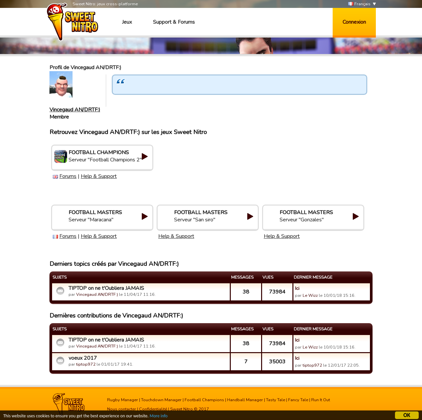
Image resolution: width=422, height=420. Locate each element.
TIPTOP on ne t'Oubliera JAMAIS (106, 288)
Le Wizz (310, 295)
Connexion (354, 22)
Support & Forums (174, 22)
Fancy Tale (298, 400)
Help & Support (99, 176)
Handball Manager (245, 400)
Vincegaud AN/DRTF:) (74, 109)
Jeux (127, 22)
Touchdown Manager (161, 400)
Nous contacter (121, 409)
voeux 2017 (83, 358)
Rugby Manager (122, 400)
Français (359, 4)
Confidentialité (153, 409)
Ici (297, 288)
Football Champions (204, 400)
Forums (67, 176)
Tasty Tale (275, 400)
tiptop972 (86, 364)
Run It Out (320, 400)
